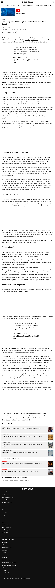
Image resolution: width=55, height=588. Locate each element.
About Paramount (6, 560)
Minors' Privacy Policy (7, 535)
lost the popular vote (31, 40)
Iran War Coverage (6, 494)
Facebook (4, 512)
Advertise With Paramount (9, 562)
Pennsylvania (8, 477)
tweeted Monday (39, 230)
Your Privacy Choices (7, 530)
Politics (24, 5)
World (18, 5)
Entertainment (48, 5)
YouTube (4, 509)
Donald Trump (17, 477)
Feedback (4, 570)
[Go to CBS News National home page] (27, 2)
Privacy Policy (5, 524)
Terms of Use (5, 532)
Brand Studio (5, 550)
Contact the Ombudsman (8, 573)
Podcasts (4, 545)
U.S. (2, 5)
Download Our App (7, 547)
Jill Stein (24, 477)
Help (3, 567)
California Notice (6, 527)
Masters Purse (5, 500)
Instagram (4, 515)
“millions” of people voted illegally (23, 42)
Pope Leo (13, 5)
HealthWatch (30, 5)
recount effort (47, 72)
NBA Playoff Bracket (7, 502)
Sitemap (4, 552)
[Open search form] (53, 2)
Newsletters (5, 542)
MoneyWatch (39, 5)
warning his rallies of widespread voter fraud (18, 126)
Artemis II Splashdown (7, 497)
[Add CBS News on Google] (9, 32)
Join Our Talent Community (9, 565)
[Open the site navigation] (10, 2)
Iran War (7, 5)
